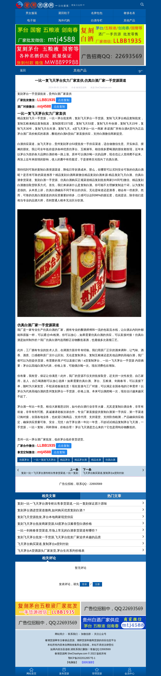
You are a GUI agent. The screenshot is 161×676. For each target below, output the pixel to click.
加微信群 (86, 634)
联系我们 (73, 634)
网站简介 (60, 634)
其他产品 (80, 70)
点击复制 (63, 100)
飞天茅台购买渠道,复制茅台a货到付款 (103, 473)
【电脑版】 (72, 662)
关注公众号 (100, 634)
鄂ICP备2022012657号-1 (81, 658)
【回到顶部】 (88, 662)
